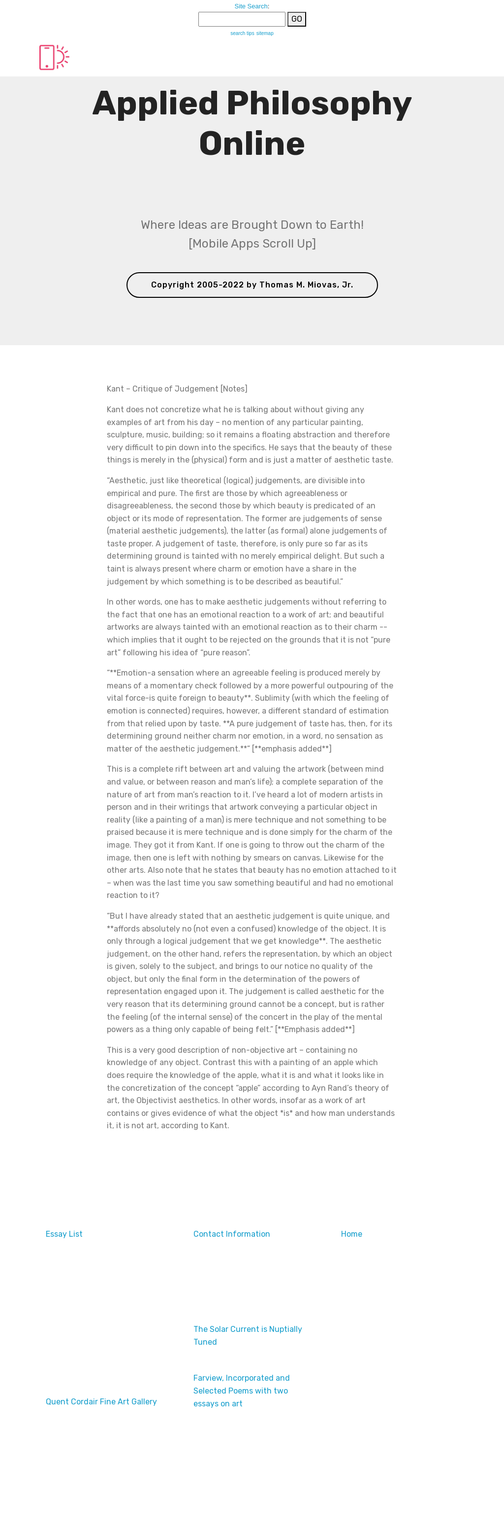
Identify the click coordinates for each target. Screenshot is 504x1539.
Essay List (64, 1234)
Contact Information (231, 1234)
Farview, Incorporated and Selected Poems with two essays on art (241, 1390)
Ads (53, 1329)
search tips (242, 33)
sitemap (265, 33)
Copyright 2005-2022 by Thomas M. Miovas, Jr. (252, 284)
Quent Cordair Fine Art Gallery (101, 1401)
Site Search (251, 6)
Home (351, 1234)
